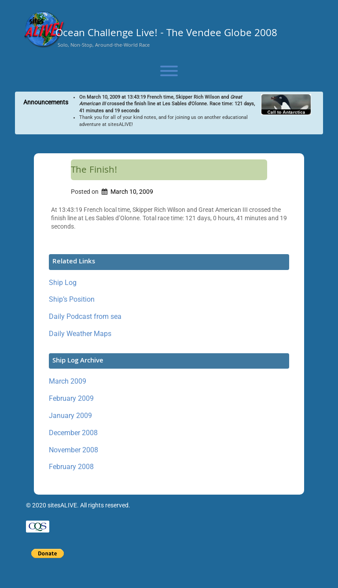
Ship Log (63, 282)
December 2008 (73, 433)
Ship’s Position (72, 299)
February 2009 (71, 398)
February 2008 (71, 466)
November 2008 (73, 450)
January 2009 (70, 415)
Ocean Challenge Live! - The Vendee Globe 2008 (166, 34)
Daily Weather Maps (80, 333)
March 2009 (67, 381)
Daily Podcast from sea (85, 316)
